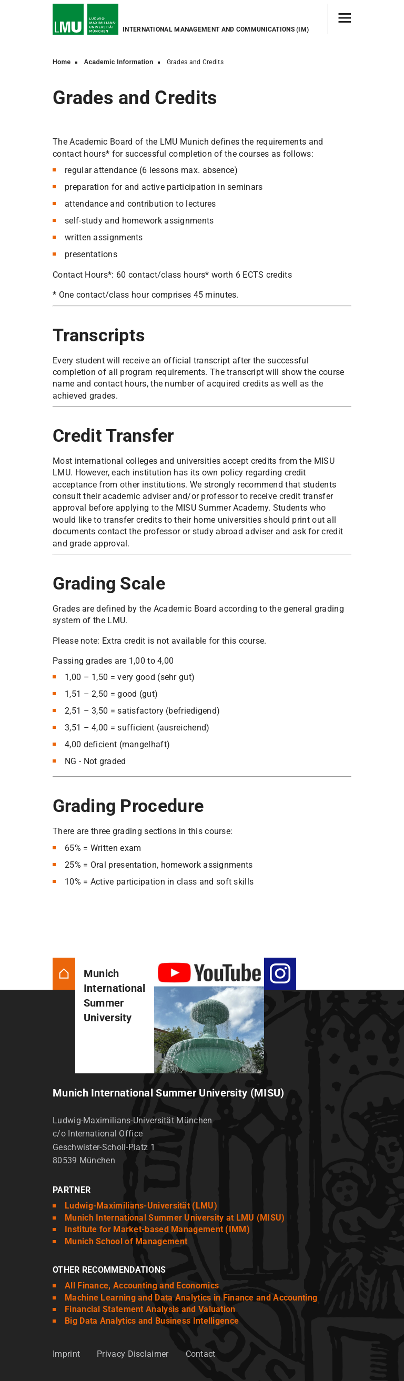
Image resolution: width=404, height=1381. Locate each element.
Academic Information (119, 62)
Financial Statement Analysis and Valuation (150, 1309)
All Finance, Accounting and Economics (142, 1286)
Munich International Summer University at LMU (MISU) (175, 1218)
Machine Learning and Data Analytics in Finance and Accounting (191, 1298)
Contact (201, 1354)
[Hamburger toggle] (344, 19)
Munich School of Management (126, 1241)
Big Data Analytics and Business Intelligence (152, 1321)
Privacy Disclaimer (132, 1354)
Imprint (66, 1354)
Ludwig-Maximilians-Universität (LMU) (141, 1206)
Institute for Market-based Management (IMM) (157, 1229)
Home (62, 62)
